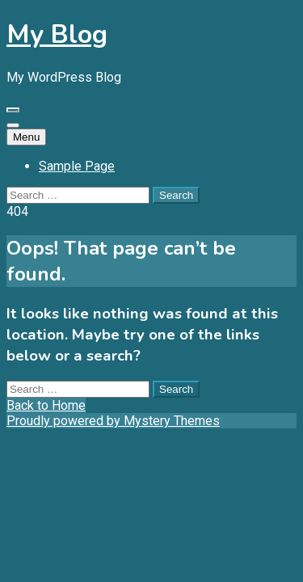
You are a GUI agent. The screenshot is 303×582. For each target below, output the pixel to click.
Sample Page (77, 166)
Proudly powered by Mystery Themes (113, 420)
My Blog (56, 34)
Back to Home (46, 405)
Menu (26, 137)
